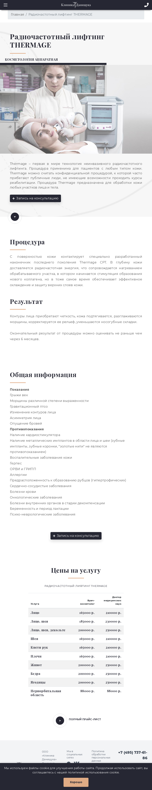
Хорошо (76, 782)
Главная (17, 14)
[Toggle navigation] (4, 5)
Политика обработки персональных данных (101, 756)
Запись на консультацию (35, 198)
